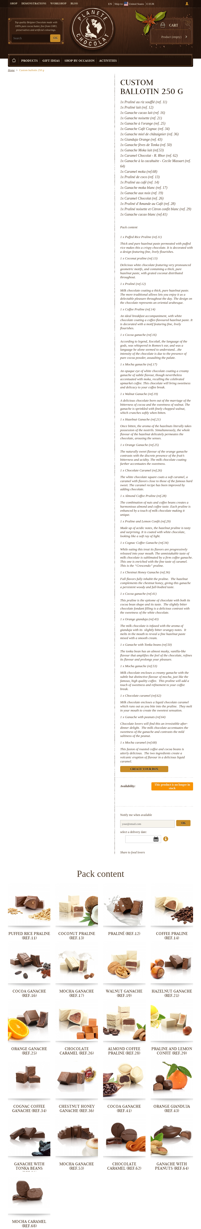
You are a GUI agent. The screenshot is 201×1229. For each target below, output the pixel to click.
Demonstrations (33, 4)
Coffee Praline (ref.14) (140, 309)
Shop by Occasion (79, 61)
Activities (108, 61)
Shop (13, 4)
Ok (183, 823)
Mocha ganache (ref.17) (141, 364)
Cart (173, 26)
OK (55, 38)
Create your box (176, 57)
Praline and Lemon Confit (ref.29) (148, 521)
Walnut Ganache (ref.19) (141, 394)
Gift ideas (51, 61)
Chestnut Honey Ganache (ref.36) (147, 572)
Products (29, 61)
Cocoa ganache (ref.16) (141, 335)
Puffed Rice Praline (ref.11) (143, 237)
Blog (74, 4)
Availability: (128, 786)
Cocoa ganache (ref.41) (141, 594)
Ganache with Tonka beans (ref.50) (148, 644)
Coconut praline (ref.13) (141, 258)
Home (11, 70)
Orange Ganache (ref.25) (142, 445)
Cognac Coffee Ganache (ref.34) (147, 543)
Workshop (58, 4)
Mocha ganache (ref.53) (141, 666)
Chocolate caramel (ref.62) (143, 695)
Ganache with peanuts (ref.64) (145, 717)
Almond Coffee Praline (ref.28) (145, 496)
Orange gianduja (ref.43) (142, 619)
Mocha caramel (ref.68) (141, 742)
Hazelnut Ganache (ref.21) (143, 419)
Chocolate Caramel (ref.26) (143, 470)
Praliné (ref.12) (135, 284)
